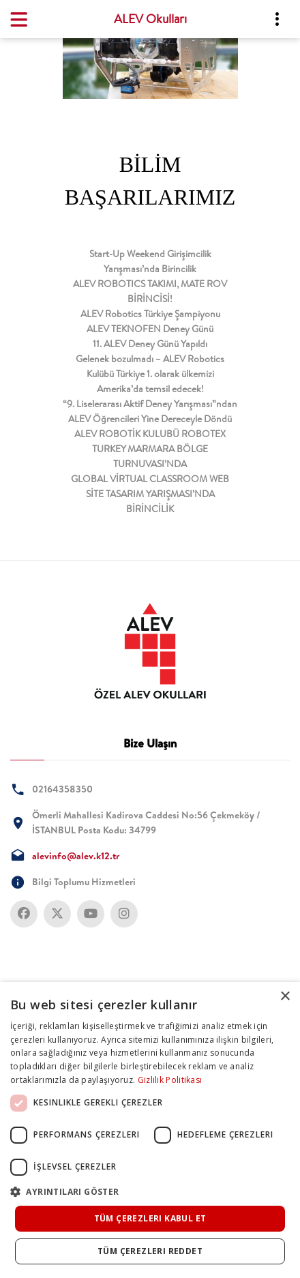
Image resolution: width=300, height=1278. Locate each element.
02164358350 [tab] (62, 789)
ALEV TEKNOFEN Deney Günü (150, 329)
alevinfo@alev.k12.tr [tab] (75, 856)
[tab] (150, 651)
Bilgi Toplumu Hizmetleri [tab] (84, 882)
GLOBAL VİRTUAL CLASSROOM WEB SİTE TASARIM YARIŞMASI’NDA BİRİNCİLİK (150, 494)
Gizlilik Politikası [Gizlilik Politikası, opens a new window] (170, 1080)
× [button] (285, 997)
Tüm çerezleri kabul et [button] (150, 1218)
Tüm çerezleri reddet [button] (149, 1251)
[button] (150, 1191)
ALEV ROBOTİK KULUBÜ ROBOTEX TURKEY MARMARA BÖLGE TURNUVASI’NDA (150, 449)
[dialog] (150, 1130)
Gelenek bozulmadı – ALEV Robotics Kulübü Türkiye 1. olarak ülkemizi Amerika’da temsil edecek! (150, 374)
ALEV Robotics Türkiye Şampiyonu (150, 314)
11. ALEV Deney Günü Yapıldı (150, 344)
